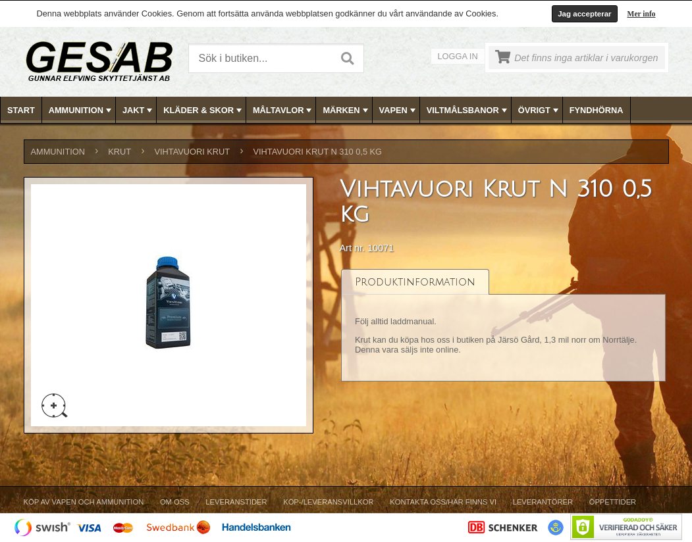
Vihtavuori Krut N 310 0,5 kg (318, 152)
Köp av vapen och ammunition (84, 502)
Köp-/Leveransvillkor (328, 502)
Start (21, 110)
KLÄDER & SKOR (203, 110)
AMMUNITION (81, 110)
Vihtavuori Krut (192, 152)
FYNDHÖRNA (597, 110)
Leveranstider (236, 502)
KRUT (119, 152)
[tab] (415, 282)
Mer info (641, 14)
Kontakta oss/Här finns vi (443, 502)
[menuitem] (21, 110)
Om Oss (175, 502)
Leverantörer (543, 502)
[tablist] (503, 325)
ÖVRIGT (539, 110)
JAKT (138, 110)
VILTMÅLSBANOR (468, 110)
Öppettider (612, 502)
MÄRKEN (346, 110)
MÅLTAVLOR (283, 110)
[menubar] (346, 110)
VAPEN (398, 110)
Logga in (458, 56)
